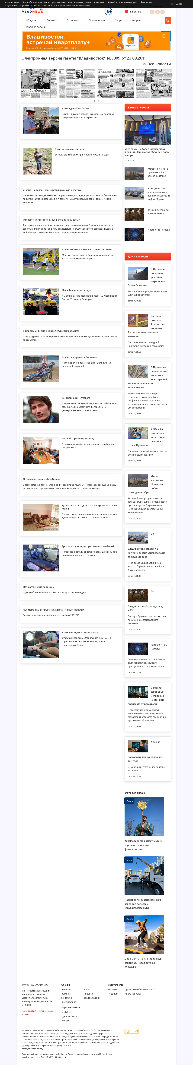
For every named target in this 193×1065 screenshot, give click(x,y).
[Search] (168, 20)
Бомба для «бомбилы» (75, 108)
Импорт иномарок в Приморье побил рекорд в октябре (158, 172)
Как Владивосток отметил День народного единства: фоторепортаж (143, 844)
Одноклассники (157, 12)
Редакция (113, 993)
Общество (32, 20)
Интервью (136, 20)
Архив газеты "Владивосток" (140, 989)
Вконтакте (152, 12)
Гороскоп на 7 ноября (159, 229)
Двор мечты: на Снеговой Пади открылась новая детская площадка (143, 962)
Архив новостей (133, 993)
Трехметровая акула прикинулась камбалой (88, 546)
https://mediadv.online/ (32, 1049)
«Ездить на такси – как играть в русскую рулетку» (52, 189)
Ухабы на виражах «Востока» (79, 357)
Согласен (176, 3)
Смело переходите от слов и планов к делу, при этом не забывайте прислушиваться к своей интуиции (147, 663)
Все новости (159, 64)
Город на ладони (36, 26)
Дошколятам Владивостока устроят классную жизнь (89, 507)
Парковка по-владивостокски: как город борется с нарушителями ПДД (143, 903)
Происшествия (97, 20)
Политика (52, 20)
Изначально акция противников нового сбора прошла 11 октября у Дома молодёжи (146, 566)
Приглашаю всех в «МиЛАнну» (41, 479)
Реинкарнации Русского (76, 397)
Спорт (118, 20)
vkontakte (66, 1012)
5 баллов (135, 11)
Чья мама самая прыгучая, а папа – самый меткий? (53, 609)
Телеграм (65, 1020)
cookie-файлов (83, 5)
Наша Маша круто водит (76, 290)
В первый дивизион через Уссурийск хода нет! (51, 330)
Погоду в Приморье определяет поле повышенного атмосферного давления (147, 620)
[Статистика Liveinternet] (131, 1031)
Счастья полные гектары (69, 149)
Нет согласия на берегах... (38, 586)
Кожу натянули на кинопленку (80, 632)
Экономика (73, 20)
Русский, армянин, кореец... (79, 438)
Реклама (112, 989)
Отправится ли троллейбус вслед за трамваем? (51, 219)
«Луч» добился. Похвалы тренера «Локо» (87, 249)
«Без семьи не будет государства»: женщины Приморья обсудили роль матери (147, 151)
